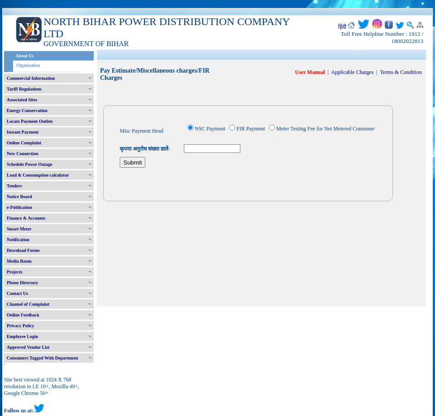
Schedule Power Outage (29, 164)
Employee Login (22, 336)
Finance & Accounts (26, 218)
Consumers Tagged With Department (42, 357)
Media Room (19, 261)
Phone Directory (22, 282)
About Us (25, 55)
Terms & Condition (401, 72)
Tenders (14, 185)
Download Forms (23, 250)
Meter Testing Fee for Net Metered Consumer (325, 129)
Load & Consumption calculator (38, 175)
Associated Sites (22, 99)
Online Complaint (24, 142)
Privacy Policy (20, 325)
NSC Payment (210, 129)
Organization (28, 65)
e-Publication (19, 207)
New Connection (22, 153)
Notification (18, 239)
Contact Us (17, 293)
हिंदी (342, 27)
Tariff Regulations (24, 89)
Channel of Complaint (28, 304)
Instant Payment (23, 132)
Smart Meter (19, 228)
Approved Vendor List (28, 347)
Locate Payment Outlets (30, 121)
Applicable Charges (352, 72)
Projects (14, 271)
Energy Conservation (27, 110)
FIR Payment (250, 129)
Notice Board (19, 196)
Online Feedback (23, 314)
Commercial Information (31, 78)
